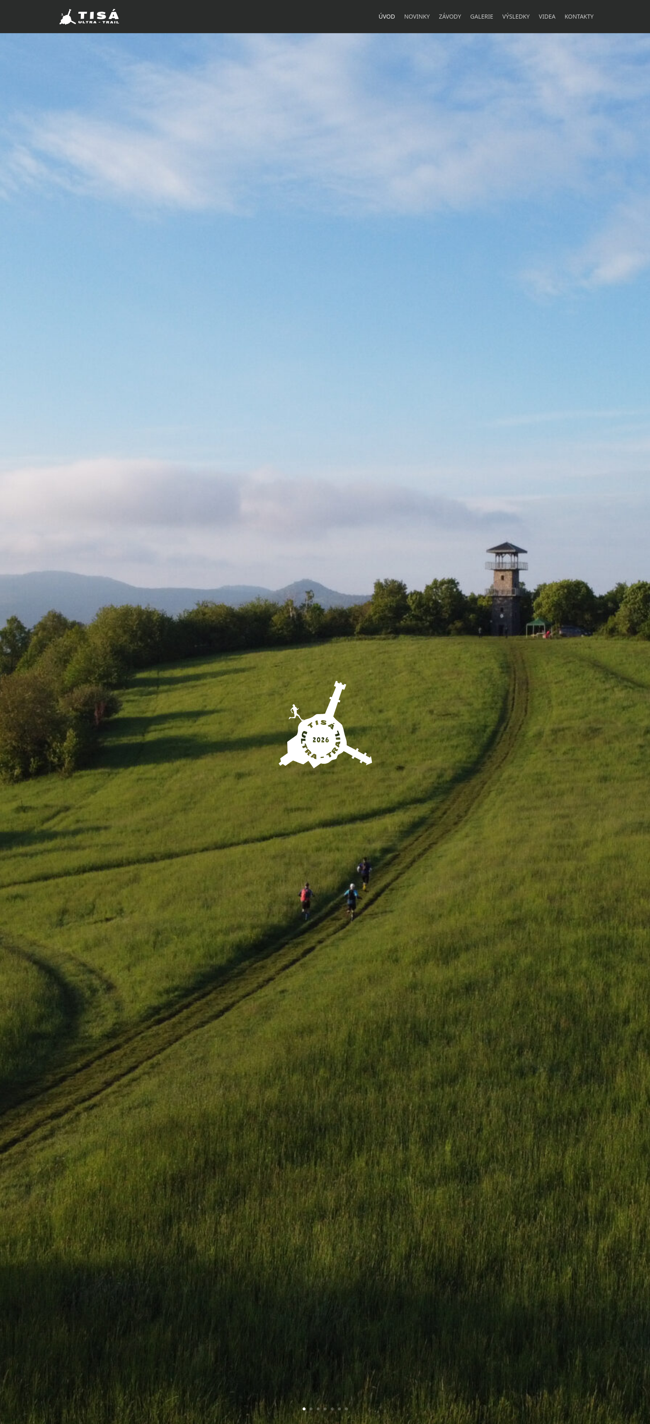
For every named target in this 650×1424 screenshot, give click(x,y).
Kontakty (579, 17)
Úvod (386, 17)
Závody (450, 17)
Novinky (417, 17)
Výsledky (516, 17)
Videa (547, 17)
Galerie (481, 17)
